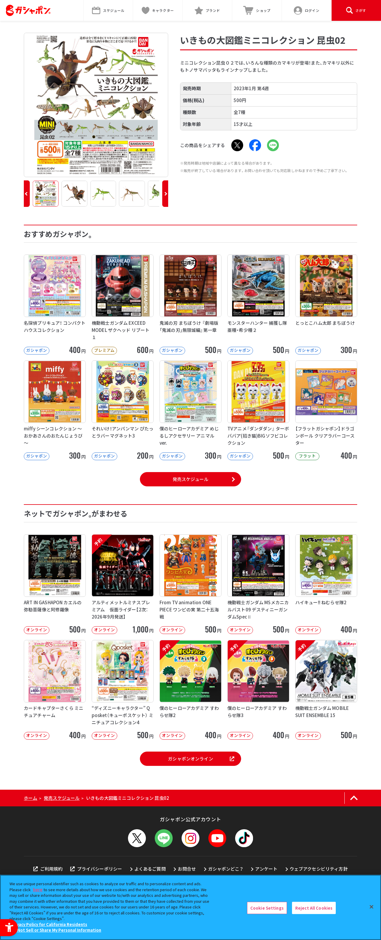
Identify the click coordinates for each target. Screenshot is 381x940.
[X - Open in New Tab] (237, 145)
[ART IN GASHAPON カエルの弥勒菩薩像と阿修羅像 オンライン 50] (55, 584)
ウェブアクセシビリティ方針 (319, 869)
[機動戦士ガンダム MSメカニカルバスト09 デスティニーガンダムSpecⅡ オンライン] (258, 584)
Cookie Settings (267, 908)
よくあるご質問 (150, 869)
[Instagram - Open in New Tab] (190, 838)
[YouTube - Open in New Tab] (217, 838)
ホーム (30, 798)
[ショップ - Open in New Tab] (257, 10)
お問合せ (187, 869)
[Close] (371, 906)
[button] (27, 193)
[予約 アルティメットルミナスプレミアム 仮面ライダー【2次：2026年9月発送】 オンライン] (123, 584)
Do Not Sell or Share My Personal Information (56, 930)
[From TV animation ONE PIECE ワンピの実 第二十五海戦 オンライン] (190, 584)
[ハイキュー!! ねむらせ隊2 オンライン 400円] (326, 584)
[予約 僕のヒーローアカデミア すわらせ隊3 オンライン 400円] (258, 690)
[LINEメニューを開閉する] (164, 838)
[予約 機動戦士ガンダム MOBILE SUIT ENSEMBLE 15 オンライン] (326, 690)
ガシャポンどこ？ (225, 869)
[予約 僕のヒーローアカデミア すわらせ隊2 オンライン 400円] (190, 690)
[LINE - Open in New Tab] (273, 145)
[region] (190, 907)
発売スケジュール (190, 479)
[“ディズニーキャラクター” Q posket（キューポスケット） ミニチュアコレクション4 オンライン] (123, 690)
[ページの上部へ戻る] (353, 798)
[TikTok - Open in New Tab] (244, 838)
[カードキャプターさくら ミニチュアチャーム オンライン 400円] (55, 690)
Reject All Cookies (313, 908)
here (38, 889)
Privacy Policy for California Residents (49, 924)
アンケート (266, 869)
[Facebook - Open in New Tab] (255, 145)
